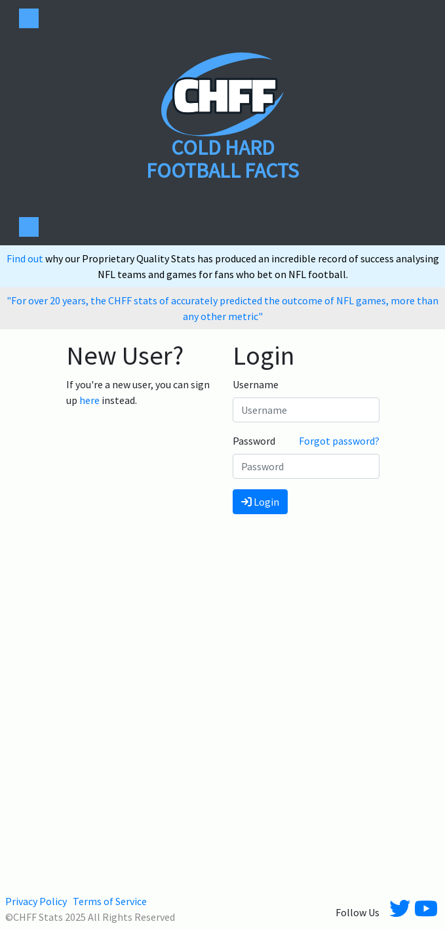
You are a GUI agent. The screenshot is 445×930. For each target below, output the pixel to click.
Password (254, 440)
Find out (26, 258)
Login (260, 501)
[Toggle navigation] (28, 18)
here (89, 400)
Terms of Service (110, 901)
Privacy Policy (36, 901)
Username (256, 384)
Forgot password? (339, 440)
